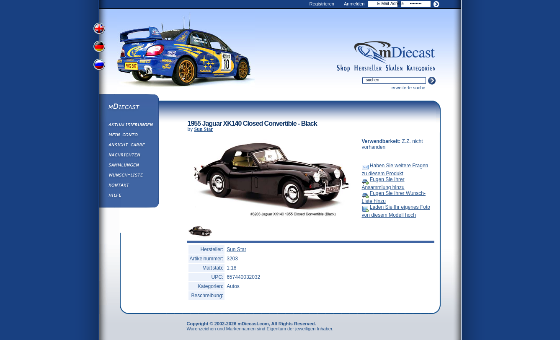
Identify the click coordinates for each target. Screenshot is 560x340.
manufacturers (368, 68)
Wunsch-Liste (128, 176)
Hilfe (128, 196)
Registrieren (322, 3)
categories (421, 68)
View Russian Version (100, 66)
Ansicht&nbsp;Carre (128, 146)
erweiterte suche (409, 87)
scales (394, 68)
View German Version (100, 47)
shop (343, 68)
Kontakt (128, 186)
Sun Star (203, 129)
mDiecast (128, 107)
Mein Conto (128, 136)
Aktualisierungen (128, 125)
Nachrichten (128, 156)
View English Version (100, 28)
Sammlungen (128, 166)
